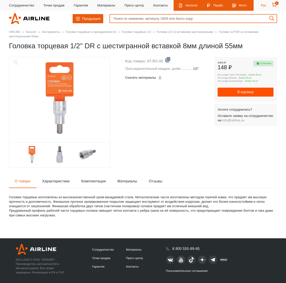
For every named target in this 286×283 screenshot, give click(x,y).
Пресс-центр (134, 5)
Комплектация (93, 181)
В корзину (245, 92)
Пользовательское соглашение (187, 270)
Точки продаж (54, 5)
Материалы (106, 5)
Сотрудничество (21, 5)
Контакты (160, 5)
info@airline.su (233, 120)
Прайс (218, 5)
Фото (242, 5)
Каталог (192, 5)
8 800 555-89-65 (186, 249)
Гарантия (81, 5)
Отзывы (155, 181)
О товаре (23, 181)
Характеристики (56, 181)
